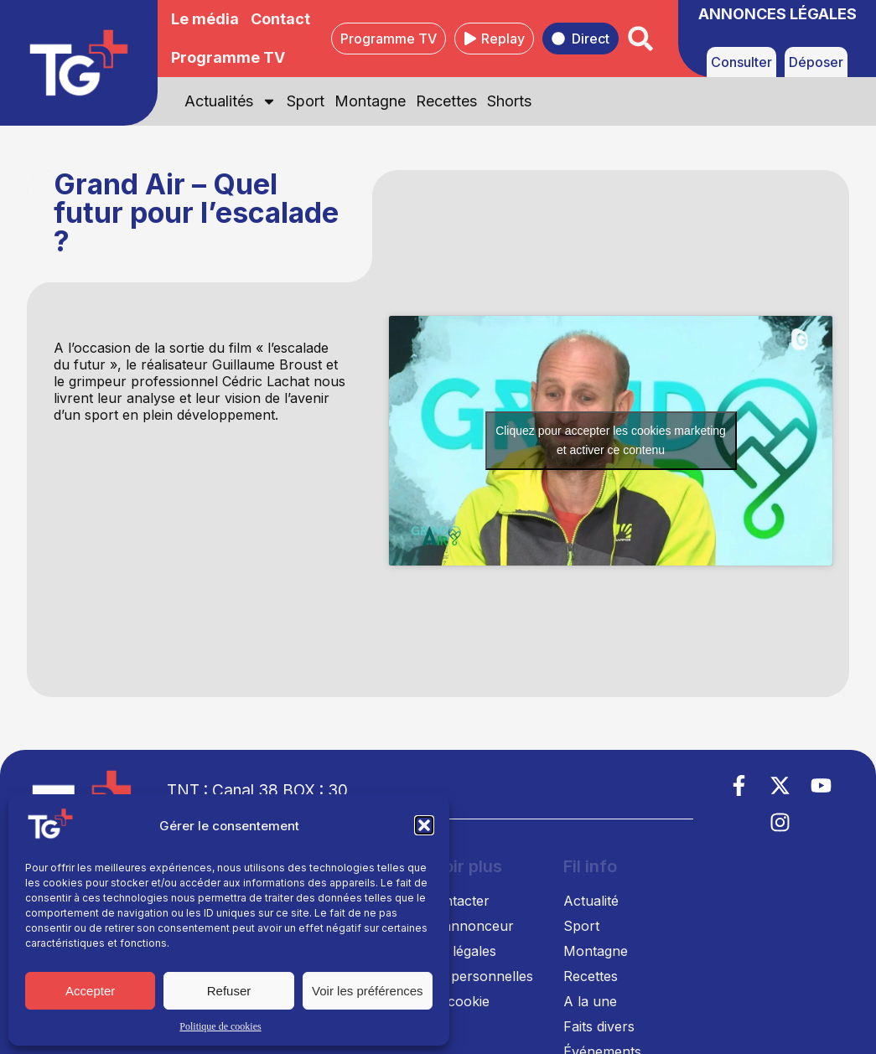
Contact (280, 19)
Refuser (229, 991)
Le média (205, 19)
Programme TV (228, 57)
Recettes (446, 101)
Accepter (90, 991)
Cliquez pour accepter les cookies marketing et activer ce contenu (610, 440)
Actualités (230, 101)
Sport (305, 101)
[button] (424, 825)
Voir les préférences (367, 991)
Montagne (370, 101)
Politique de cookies (220, 1026)
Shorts (509, 101)
